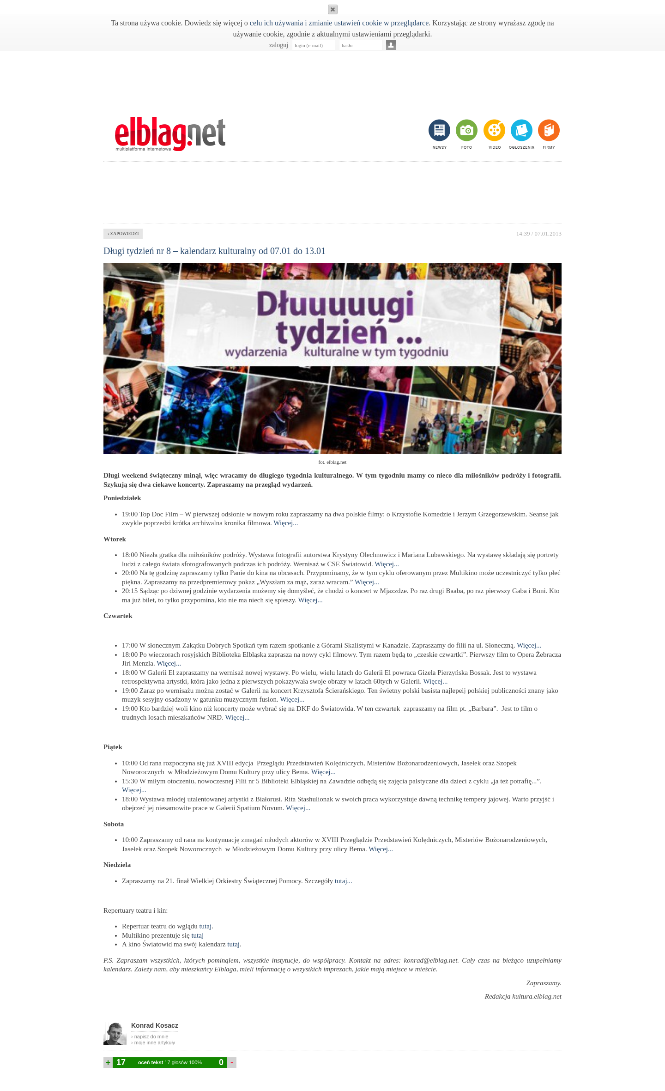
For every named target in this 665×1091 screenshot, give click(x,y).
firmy (548, 134)
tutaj (205, 926)
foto (466, 134)
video (493, 134)
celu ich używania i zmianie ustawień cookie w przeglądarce (339, 23)
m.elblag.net (169, 134)
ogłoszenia (520, 134)
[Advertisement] (332, 79)
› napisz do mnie (150, 1036)
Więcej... (285, 523)
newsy (441, 134)
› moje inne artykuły (153, 1042)
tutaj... (343, 881)
